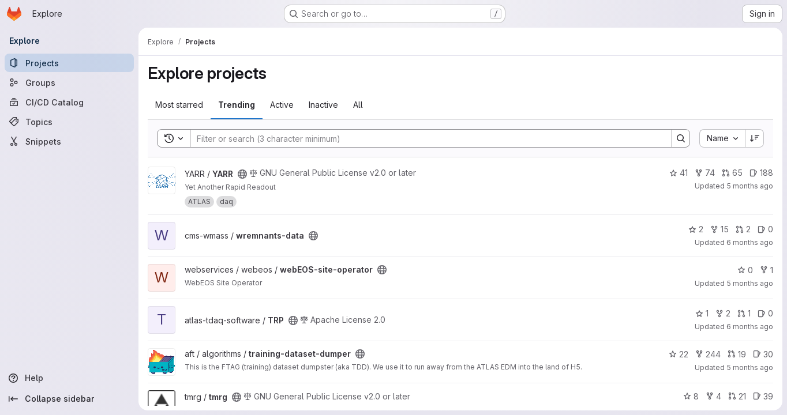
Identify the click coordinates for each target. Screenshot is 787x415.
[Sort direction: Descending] (754, 138)
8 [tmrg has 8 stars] (691, 396)
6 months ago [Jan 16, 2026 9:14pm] (749, 242)
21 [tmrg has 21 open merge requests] (737, 396)
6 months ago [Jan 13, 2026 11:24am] (749, 326)
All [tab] (358, 105)
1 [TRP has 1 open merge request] (744, 313)
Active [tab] (282, 105)
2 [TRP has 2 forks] (722, 313)
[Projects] (69, 63)
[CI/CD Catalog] (69, 102)
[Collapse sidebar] (69, 399)
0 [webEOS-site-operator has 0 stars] (745, 270)
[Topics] (69, 121)
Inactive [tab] (323, 105)
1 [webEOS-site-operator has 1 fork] (766, 270)
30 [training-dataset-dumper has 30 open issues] (763, 354)
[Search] (425, 138)
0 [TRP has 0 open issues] (765, 313)
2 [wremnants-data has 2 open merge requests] (743, 229)
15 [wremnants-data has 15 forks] (719, 229)
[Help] (69, 378)
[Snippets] (69, 141)
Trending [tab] (236, 105)
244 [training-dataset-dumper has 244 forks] (708, 354)
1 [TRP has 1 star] (702, 313)
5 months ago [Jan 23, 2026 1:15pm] (749, 283)
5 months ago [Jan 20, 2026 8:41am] (749, 367)
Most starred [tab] (179, 105)
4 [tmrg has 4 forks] (713, 396)
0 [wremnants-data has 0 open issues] (765, 229)
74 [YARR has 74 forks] (705, 173)
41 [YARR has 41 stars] (678, 173)
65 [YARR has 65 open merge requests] (732, 173)
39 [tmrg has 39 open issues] (763, 396)
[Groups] (69, 82)
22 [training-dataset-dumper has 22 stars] (678, 354)
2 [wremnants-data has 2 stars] (695, 229)
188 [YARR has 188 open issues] (761, 173)
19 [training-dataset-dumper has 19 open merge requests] (737, 354)
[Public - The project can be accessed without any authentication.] (242, 174)
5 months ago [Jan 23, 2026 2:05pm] (749, 186)
